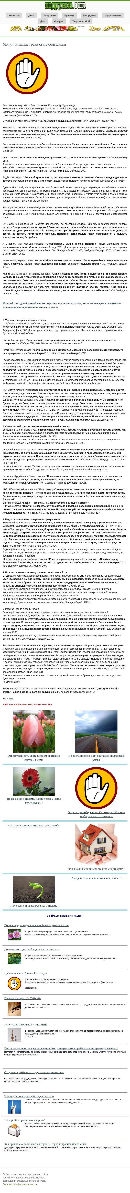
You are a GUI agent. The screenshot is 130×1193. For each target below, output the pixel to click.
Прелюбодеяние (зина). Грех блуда (25, 973)
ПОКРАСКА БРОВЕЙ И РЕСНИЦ (25, 1024)
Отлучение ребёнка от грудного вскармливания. (34, 1072)
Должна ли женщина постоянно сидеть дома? (96, 868)
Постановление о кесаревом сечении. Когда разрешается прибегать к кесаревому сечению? (61, 1048)
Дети (31, 15)
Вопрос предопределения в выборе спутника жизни (36, 925)
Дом (42, 21)
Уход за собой (81, 21)
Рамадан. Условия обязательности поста (96, 878)
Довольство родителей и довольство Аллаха (31, 949)
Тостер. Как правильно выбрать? (24, 1120)
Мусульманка (112, 15)
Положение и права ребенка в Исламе (33, 905)
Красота (69, 15)
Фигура (58, 21)
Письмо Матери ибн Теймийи (22, 998)
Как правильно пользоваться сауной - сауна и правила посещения (45, 1144)
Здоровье (49, 15)
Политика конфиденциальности (20, 1184)
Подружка (89, 15)
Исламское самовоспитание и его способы (33, 825)
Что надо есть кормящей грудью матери (29, 1096)
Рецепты (14, 15)
